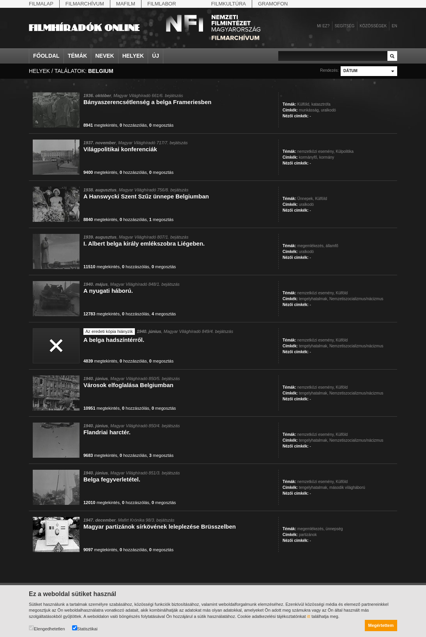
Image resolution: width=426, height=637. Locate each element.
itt (309, 616)
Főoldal (46, 56)
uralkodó (328, 110)
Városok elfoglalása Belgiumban (128, 385)
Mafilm (125, 4)
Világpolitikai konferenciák (120, 149)
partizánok (308, 535)
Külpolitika (345, 151)
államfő (332, 246)
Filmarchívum (84, 4)
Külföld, (303, 104)
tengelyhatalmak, (314, 299)
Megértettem (381, 625)
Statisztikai (85, 628)
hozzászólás (133, 125)
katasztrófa (321, 104)
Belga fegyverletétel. (111, 479)
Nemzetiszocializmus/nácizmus (356, 299)
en (394, 26)
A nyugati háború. (108, 290)
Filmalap (41, 4)
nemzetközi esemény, (316, 151)
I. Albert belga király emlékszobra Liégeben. (144, 243)
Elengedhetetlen (47, 628)
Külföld (321, 198)
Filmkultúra (228, 4)
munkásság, (309, 110)
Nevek (104, 56)
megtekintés (100, 125)
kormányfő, (308, 157)
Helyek (133, 56)
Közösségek (373, 26)
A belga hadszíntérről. (113, 339)
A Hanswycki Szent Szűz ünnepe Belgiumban (146, 196)
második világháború (347, 487)
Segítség (345, 26)
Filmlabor (161, 4)
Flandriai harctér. (107, 432)
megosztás (161, 125)
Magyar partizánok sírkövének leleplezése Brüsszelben (159, 526)
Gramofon (273, 4)
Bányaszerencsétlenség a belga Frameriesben (147, 102)
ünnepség (334, 529)
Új (155, 56)
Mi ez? (323, 26)
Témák (77, 56)
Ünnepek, (305, 198)
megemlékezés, (311, 246)
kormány (326, 157)
